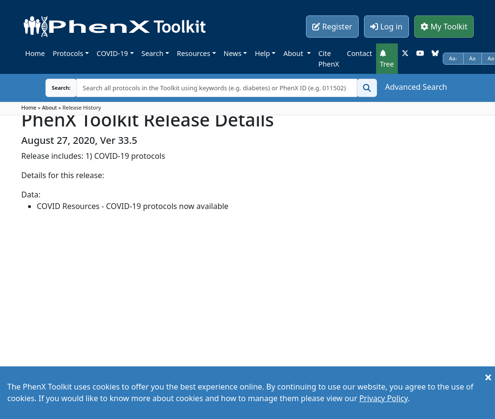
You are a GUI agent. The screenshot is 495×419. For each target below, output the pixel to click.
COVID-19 (112, 53)
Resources (193, 53)
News (233, 53)
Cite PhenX (329, 59)
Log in (386, 26)
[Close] (488, 377)
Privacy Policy (383, 398)
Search (153, 53)
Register (332, 26)
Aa (472, 58)
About (294, 53)
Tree (387, 59)
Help (262, 53)
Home (35, 53)
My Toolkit (444, 26)
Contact (359, 53)
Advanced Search (416, 87)
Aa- (453, 58)
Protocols (68, 53)
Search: (54, 87)
